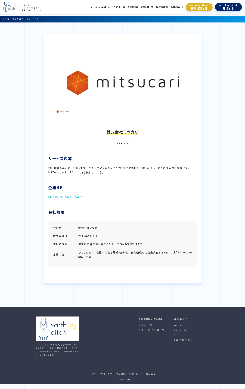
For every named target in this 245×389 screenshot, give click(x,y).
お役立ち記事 (162, 7)
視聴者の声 (132, 7)
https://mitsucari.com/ (65, 197)
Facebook (180, 330)
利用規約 (120, 373)
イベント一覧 (119, 7)
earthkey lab (182, 339)
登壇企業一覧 (147, 7)
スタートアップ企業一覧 (152, 330)
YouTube (179, 324)
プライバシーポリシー (101, 373)
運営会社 (151, 373)
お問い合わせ (177, 7)
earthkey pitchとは (100, 7)
